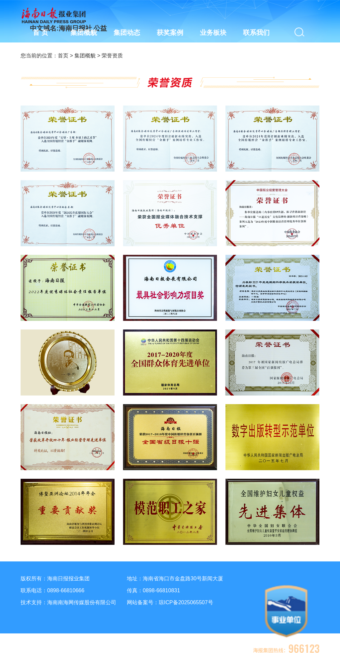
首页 (63, 55)
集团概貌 (85, 55)
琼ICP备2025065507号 (186, 602)
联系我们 (256, 32)
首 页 (40, 32)
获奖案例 (170, 32)
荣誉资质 (112, 55)
